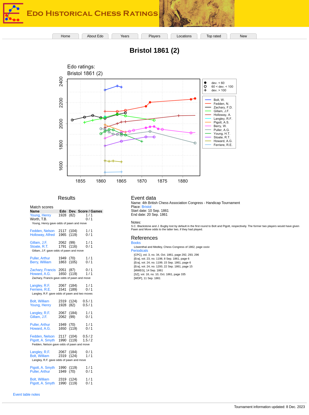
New (243, 36)
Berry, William (40, 262)
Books (136, 243)
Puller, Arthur (40, 258)
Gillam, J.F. (38, 242)
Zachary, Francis (43, 270)
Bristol (146, 207)
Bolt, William (39, 301)
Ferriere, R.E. (40, 289)
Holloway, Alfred (42, 235)
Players (154, 36)
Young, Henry (40, 215)
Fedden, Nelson (42, 231)
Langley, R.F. (40, 285)
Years (124, 36)
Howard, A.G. (40, 274)
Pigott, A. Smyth (42, 340)
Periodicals (139, 250)
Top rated (214, 36)
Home (65, 36)
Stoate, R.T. (39, 246)
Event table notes (26, 394)
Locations (184, 36)
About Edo (95, 36)
